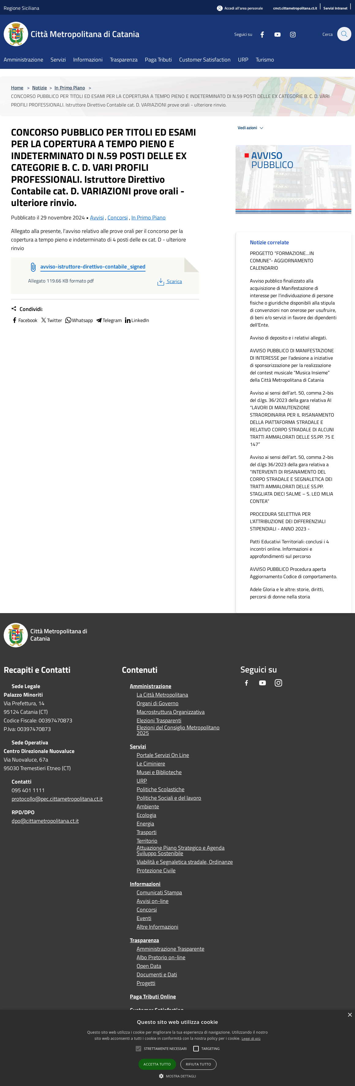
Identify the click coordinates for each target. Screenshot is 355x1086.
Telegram (108, 320)
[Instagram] (289, 34)
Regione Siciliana (21, 8)
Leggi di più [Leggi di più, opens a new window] (251, 1038)
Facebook (24, 320)
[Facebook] (259, 34)
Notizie (39, 87)
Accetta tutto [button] (157, 1064)
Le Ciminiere (151, 763)
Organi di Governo (158, 703)
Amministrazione (150, 686)
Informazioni (145, 884)
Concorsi (118, 217)
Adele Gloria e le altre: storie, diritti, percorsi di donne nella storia (287, 593)
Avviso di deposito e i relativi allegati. (288, 337)
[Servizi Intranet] (335, 8)
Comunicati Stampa (159, 892)
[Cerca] (344, 34)
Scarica (169, 281)
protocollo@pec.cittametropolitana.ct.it (57, 799)
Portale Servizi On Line (163, 755)
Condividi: (27, 309)
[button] (165, 1049)
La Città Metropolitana (162, 695)
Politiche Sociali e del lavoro (169, 798)
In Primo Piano (70, 87)
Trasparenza (144, 940)
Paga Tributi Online (153, 996)
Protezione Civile (156, 870)
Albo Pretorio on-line (161, 957)
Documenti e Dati (157, 974)
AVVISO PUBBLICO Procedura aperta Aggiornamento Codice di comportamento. (293, 572)
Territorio (147, 841)
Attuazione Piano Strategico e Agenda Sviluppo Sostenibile (181, 850)
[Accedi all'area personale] (240, 8)
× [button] (349, 1015)
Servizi (138, 746)
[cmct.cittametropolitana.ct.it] (295, 8)
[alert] (177, 1048)
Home (17, 87)
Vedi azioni (251, 128)
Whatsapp (79, 320)
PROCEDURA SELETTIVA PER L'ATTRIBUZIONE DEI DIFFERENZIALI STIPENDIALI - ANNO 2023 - (288, 521)
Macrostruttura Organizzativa (171, 712)
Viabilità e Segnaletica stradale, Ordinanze (185, 862)
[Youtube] (274, 34)
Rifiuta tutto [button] (198, 1064)
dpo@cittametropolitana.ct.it (45, 821)
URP (142, 781)
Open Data (149, 966)
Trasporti (147, 832)
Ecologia (146, 815)
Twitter (51, 320)
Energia (145, 823)
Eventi (144, 918)
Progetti (146, 983)
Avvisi (97, 217)
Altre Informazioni (157, 927)
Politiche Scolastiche (160, 789)
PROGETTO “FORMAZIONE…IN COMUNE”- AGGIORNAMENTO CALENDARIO (282, 260)
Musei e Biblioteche (159, 772)
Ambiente (148, 806)
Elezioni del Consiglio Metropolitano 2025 (178, 730)
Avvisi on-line (152, 901)
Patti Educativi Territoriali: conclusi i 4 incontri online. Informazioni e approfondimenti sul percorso (289, 549)
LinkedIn (136, 320)
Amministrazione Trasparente (170, 949)
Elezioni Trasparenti (159, 720)
